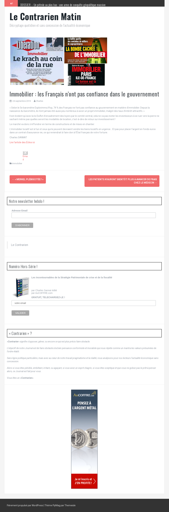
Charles (39, 101)
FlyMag (56, 505)
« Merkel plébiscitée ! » (27, 179)
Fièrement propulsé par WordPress (25, 505)
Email (25, 156)
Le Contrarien (19, 245)
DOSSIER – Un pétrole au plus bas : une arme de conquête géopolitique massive (63, 5)
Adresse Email (20, 210)
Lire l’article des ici (22, 142)
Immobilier (17, 163)
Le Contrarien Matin (45, 16)
